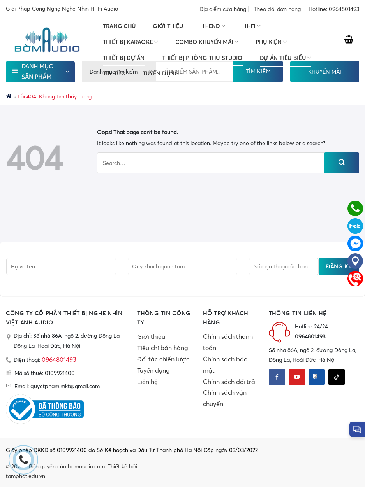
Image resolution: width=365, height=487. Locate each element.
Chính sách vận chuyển (225, 398)
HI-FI (251, 26)
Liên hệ (147, 381)
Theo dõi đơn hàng (277, 8)
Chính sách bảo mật (225, 364)
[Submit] (341, 162)
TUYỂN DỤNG (161, 73)
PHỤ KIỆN (271, 42)
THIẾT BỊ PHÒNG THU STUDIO (202, 57)
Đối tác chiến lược (163, 359)
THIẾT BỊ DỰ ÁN (124, 57)
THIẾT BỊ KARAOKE (130, 42)
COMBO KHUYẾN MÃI (206, 42)
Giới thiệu (168, 26)
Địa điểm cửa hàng (222, 8)
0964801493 (59, 359)
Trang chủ (119, 26)
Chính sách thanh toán (228, 342)
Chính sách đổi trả (229, 381)
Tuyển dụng (153, 370)
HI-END (212, 26)
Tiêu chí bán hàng (162, 348)
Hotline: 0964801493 (334, 8)
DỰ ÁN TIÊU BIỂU (285, 57)
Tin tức (114, 73)
